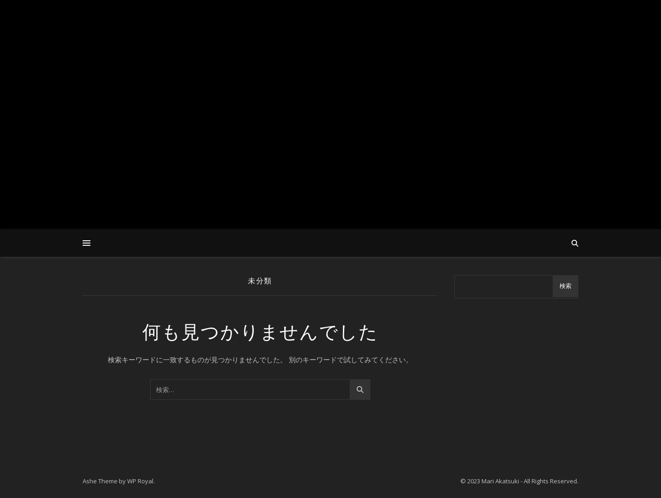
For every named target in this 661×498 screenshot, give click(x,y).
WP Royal (140, 481)
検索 (565, 285)
